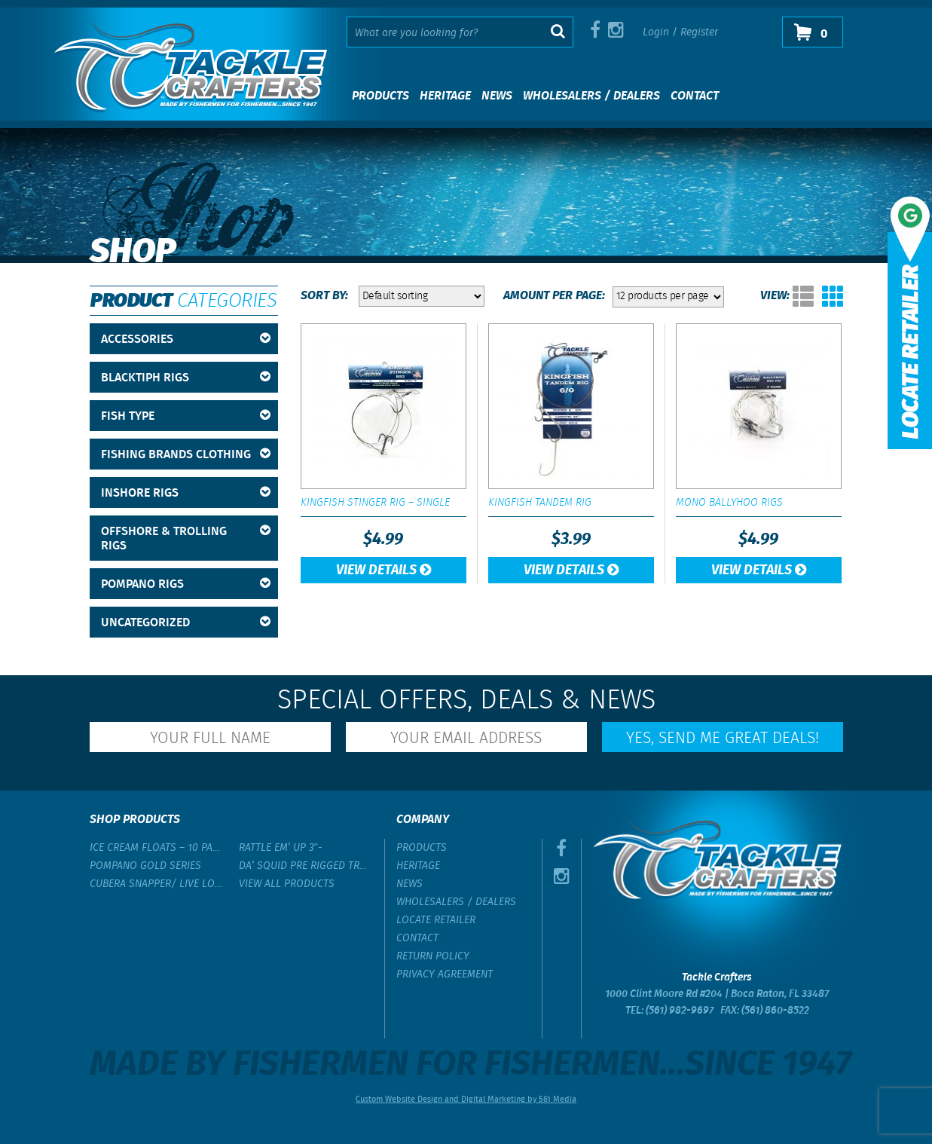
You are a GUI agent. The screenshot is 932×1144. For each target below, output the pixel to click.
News (496, 96)
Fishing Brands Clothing (185, 454)
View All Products (287, 884)
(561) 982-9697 (680, 1010)
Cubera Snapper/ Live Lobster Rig (157, 884)
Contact (695, 96)
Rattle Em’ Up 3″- (281, 848)
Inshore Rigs (185, 493)
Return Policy (432, 956)
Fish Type (185, 416)
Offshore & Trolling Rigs (185, 538)
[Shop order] (421, 296)
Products (380, 96)
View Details (383, 570)
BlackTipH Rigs (185, 378)
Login (656, 32)
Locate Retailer (435, 920)
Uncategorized (185, 622)
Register (699, 32)
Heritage (445, 96)
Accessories (185, 339)
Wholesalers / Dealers (591, 96)
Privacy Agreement (444, 974)
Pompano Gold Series (145, 866)
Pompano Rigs (185, 584)
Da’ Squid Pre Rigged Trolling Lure (306, 866)
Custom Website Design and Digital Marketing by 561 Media (466, 1099)
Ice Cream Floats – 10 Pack (157, 848)
